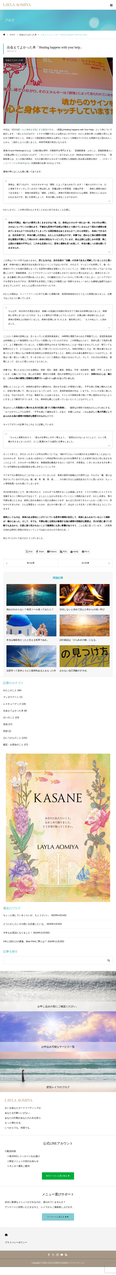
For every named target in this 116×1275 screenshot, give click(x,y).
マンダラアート (11, 697)
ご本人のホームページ (49, 155)
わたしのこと (10, 690)
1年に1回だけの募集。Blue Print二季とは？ (25, 941)
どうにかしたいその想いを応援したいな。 (24, 924)
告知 (5, 724)
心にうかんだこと (12, 737)
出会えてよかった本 (14, 60)
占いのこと (8, 717)
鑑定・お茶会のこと (13, 744)
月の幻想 (82, 138)
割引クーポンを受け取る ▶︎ (58, 1176)
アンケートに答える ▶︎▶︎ (58, 1217)
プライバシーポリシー (16, 1242)
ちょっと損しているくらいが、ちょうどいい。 (26, 915)
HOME (6, 1235)
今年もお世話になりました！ (17, 932)
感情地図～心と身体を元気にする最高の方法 (32, 129)
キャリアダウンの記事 (30, 294)
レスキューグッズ (12, 704)
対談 (5, 731)
